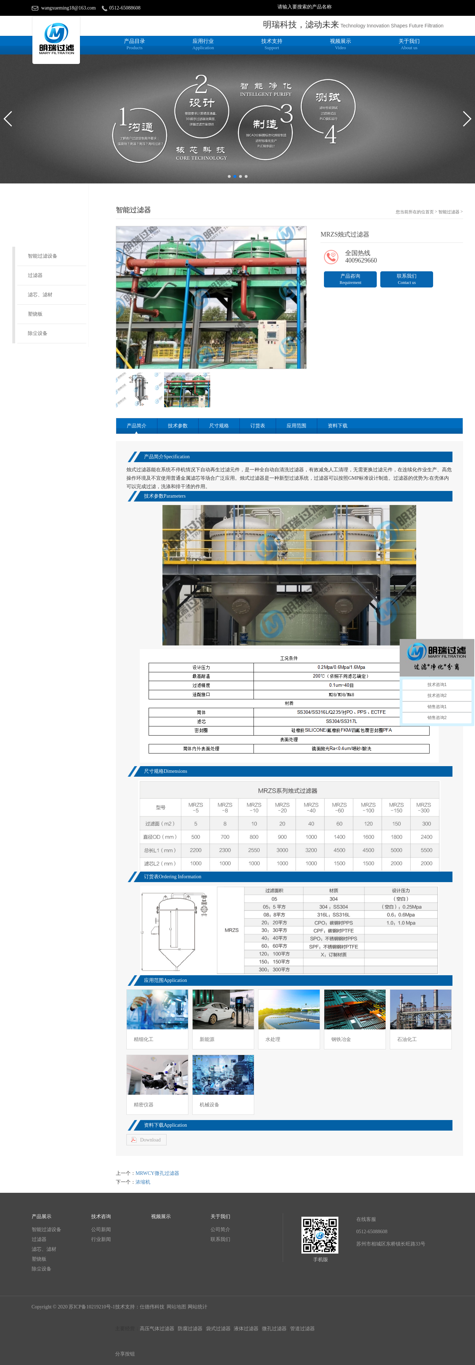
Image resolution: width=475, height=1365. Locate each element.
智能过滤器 (449, 211)
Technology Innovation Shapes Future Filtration (392, 25)
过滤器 (35, 275)
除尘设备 (38, 333)
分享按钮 (125, 1354)
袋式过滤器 (218, 1328)
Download (150, 1140)
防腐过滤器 (190, 1328)
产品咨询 (350, 279)
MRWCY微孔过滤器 (157, 1173)
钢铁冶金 (341, 1039)
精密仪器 (144, 1104)
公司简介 (220, 1229)
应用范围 (296, 425)
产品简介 (136, 425)
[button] (229, 176)
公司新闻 (101, 1229)
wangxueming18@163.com (68, 8)
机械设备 (209, 1104)
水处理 (272, 1039)
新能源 (207, 1039)
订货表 (257, 425)
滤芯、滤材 (40, 294)
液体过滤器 (246, 1328)
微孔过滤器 (274, 1328)
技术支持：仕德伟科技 (140, 1306)
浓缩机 (143, 1182)
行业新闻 (101, 1239)
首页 (429, 211)
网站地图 (176, 1306)
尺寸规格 (219, 425)
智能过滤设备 (42, 256)
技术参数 (178, 425)
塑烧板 (35, 314)
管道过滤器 (302, 1328)
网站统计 (197, 1306)
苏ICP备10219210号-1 (92, 1306)
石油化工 (407, 1039)
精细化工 (144, 1039)
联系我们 (407, 279)
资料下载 (338, 425)
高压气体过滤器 (157, 1328)
